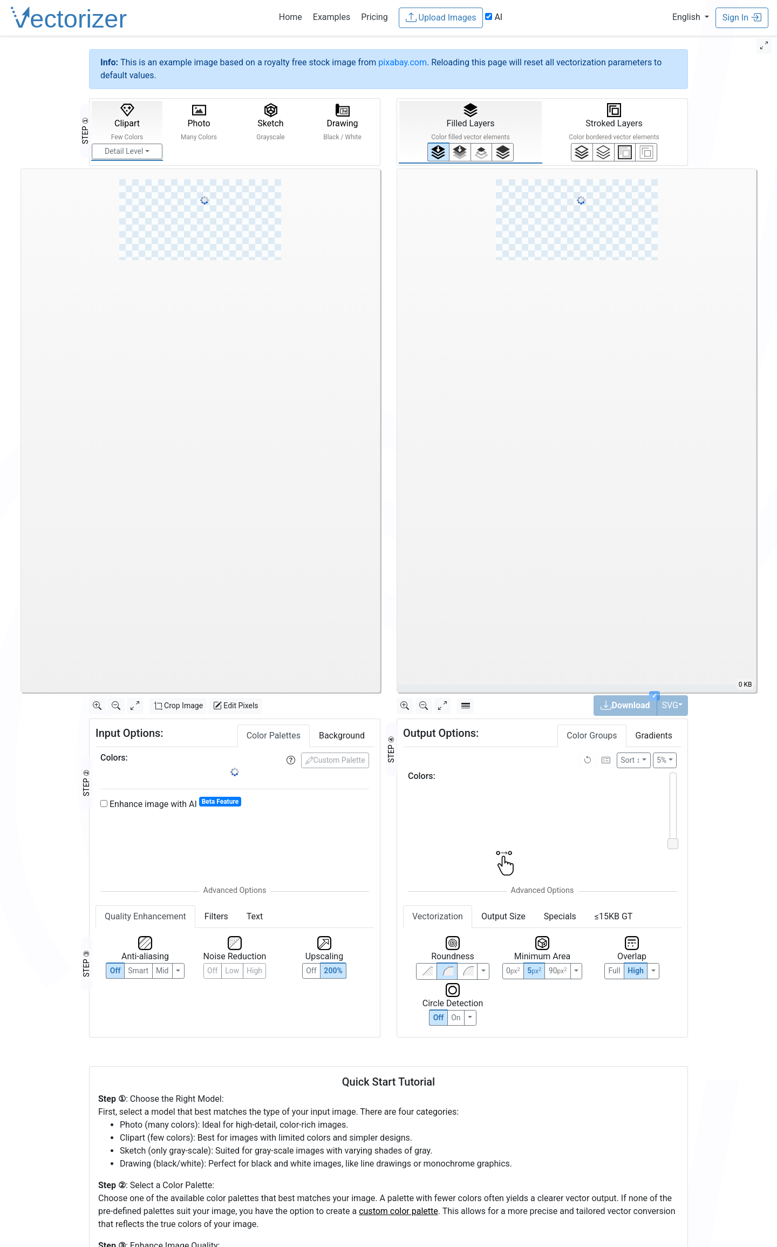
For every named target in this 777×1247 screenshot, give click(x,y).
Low (232, 970)
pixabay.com (402, 62)
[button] (690, 17)
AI (493, 17)
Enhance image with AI (170, 803)
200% (333, 970)
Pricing (374, 17)
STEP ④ (391, 749)
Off (438, 1017)
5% (661, 760)
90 (558, 970)
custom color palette (398, 1211)
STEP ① (85, 130)
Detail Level (124, 151)
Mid (162, 970)
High (254, 970)
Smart (138, 970)
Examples (331, 17)
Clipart (127, 122)
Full (614, 970)
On (455, 1017)
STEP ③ (86, 963)
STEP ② (86, 782)
